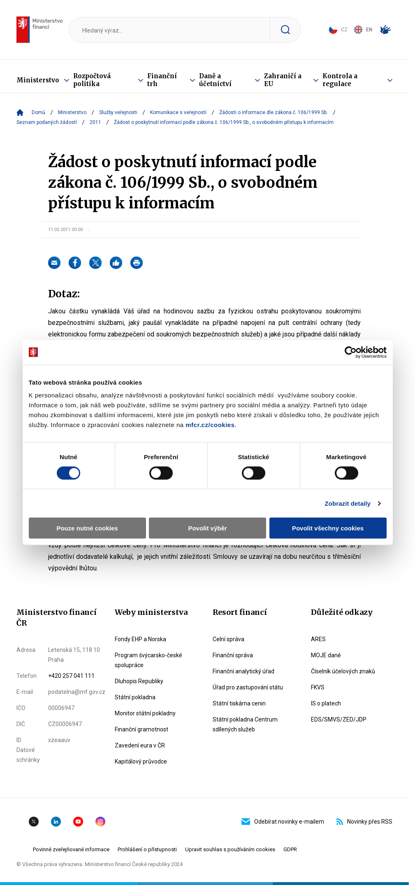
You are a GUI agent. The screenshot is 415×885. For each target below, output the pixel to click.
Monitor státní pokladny (145, 713)
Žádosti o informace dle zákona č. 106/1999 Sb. (273, 112)
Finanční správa (233, 655)
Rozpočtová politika (92, 80)
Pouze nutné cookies (87, 528)
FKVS (318, 687)
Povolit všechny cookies (328, 528)
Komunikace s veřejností (178, 112)
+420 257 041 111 (71, 676)
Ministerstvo (37, 80)
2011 (95, 122)
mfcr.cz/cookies (209, 424)
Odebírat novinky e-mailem (282, 821)
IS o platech (326, 703)
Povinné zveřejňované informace (71, 849)
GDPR (290, 849)
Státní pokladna (135, 697)
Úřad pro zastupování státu (248, 687)
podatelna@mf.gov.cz (76, 692)
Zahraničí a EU (282, 80)
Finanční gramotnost (141, 729)
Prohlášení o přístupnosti (147, 849)
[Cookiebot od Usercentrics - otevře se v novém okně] (351, 352)
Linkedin (56, 822)
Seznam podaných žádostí (46, 122)
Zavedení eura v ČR (140, 745)
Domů (38, 112)
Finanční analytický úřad (243, 671)
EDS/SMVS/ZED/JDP (338, 719)
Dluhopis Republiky (139, 681)
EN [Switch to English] (363, 29)
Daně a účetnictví (215, 80)
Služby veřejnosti (118, 112)
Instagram (100, 822)
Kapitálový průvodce (141, 761)
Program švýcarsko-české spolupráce (148, 660)
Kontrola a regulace (339, 80)
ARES (318, 639)
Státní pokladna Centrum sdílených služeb (245, 724)
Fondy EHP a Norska (140, 639)
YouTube (78, 822)
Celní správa (228, 639)
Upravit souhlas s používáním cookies (230, 849)
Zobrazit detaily (348, 503)
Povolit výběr (207, 528)
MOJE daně (326, 655)
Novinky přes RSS (364, 821)
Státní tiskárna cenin (239, 703)
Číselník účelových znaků (343, 671)
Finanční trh (162, 80)
